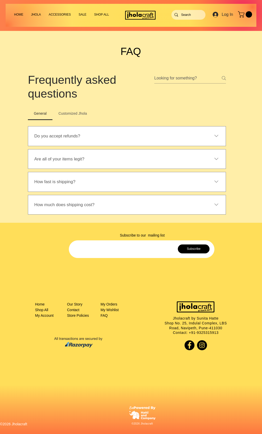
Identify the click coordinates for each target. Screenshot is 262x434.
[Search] (188, 15)
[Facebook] (189, 345)
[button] (60, 14)
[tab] (40, 113)
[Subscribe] (194, 248)
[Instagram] (202, 345)
